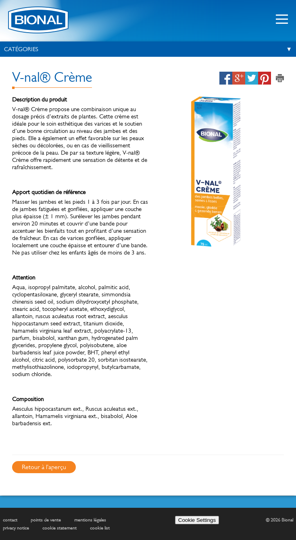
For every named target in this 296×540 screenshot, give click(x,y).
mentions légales (90, 520)
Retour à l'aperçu (44, 467)
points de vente (46, 520)
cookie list (100, 528)
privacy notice (16, 528)
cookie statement (59, 528)
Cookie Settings (197, 520)
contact (10, 520)
